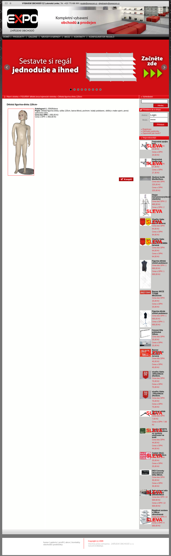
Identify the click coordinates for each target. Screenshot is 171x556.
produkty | (18, 37)
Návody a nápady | (51, 37)
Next (164, 67)
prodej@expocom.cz (88, 3)
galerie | (33, 37)
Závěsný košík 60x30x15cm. (158, 178)
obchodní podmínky (53, 544)
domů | (6, 37)
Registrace (147, 129)
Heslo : (145, 120)
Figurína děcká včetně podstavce (160, 312)
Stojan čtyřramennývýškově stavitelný (161, 197)
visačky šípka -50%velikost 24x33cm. (158, 374)
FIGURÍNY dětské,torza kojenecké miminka (38, 97)
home (46, 542)
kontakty (76, 542)
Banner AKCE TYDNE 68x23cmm (158, 293)
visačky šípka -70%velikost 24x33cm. (158, 394)
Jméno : (144, 115)
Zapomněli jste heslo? (152, 133)
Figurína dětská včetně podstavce (160, 262)
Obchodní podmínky (151, 131)
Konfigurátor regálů (100, 37)
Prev (7, 67)
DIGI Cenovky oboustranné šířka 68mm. (158, 473)
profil (61, 542)
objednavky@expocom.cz (108, 3)
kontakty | (79, 37)
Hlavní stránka (13, 97)
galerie (53, 542)
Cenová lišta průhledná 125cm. (157, 332)
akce (67, 542)
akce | (67, 37)
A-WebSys (98, 546)
